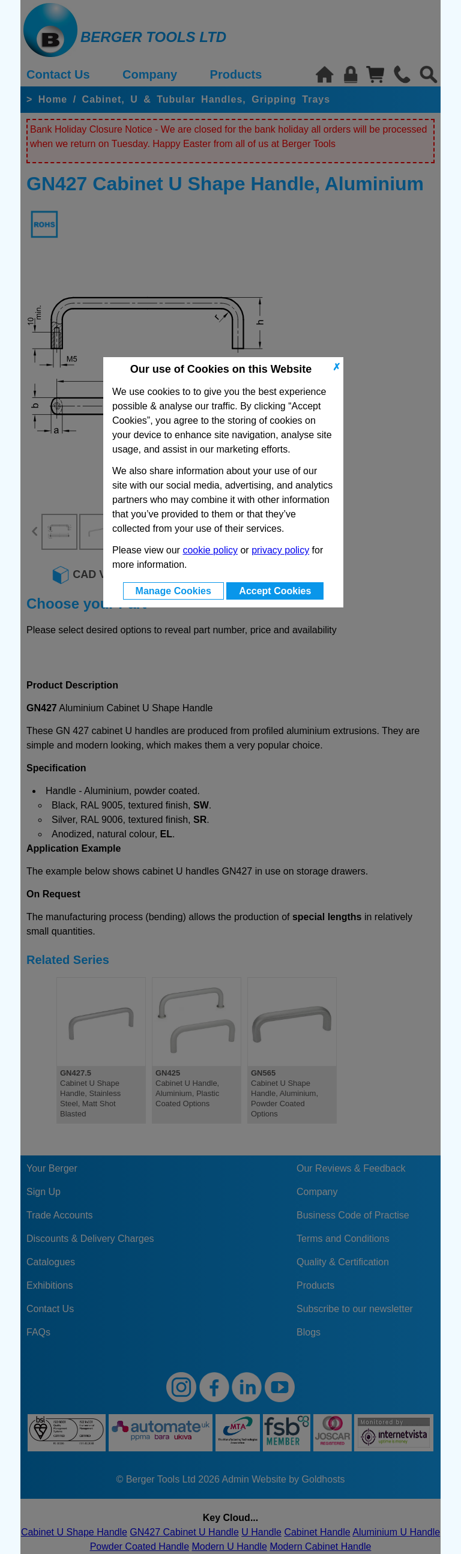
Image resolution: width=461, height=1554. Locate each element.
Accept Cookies (275, 591)
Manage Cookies (173, 591)
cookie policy (210, 550)
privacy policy (280, 550)
